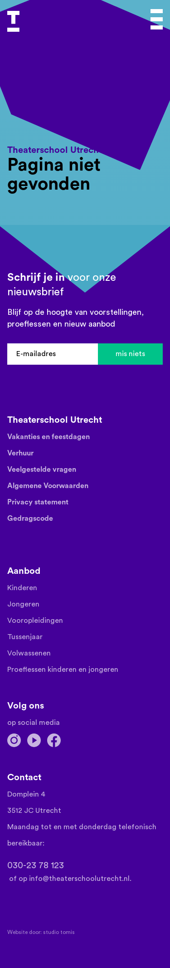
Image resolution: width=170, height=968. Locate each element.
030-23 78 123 (35, 865)
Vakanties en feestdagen (48, 436)
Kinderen (22, 588)
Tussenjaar (25, 636)
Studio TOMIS (59, 932)
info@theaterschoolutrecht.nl (79, 878)
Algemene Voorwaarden (47, 485)
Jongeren (23, 604)
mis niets (130, 354)
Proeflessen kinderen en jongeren (62, 669)
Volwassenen (29, 653)
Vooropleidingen (35, 620)
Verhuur (20, 453)
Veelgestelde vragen (41, 469)
